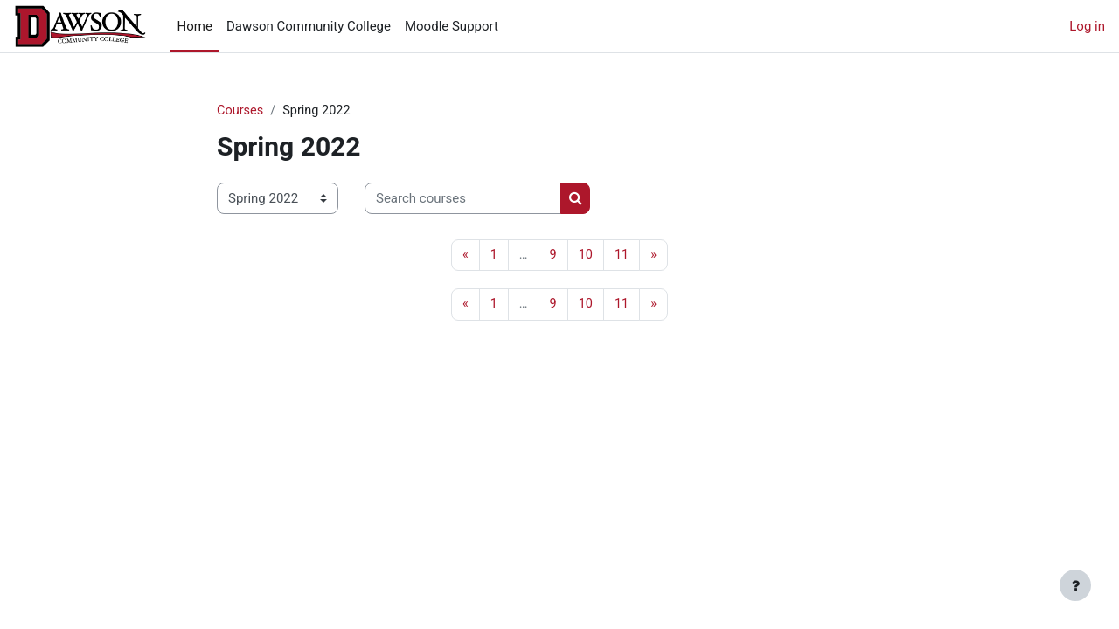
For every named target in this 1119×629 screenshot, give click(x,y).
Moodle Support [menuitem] (451, 26)
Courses (241, 111)
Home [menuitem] (194, 26)
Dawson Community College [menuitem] (308, 26)
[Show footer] (1075, 585)
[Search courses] (463, 199)
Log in (1087, 26)
